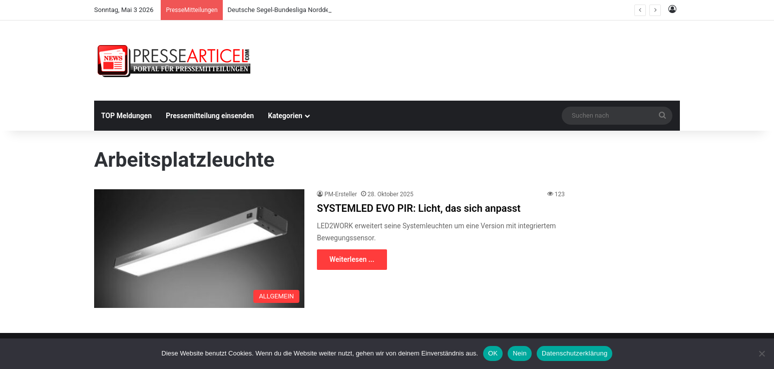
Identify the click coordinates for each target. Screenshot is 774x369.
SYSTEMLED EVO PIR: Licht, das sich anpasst (419, 208)
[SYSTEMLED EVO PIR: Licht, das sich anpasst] (199, 248)
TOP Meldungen (126, 116)
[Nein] (761, 353)
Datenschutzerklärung (574, 353)
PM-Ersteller (340, 194)
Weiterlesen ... (351, 259)
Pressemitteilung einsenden (210, 116)
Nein (520, 353)
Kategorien (285, 116)
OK (493, 353)
